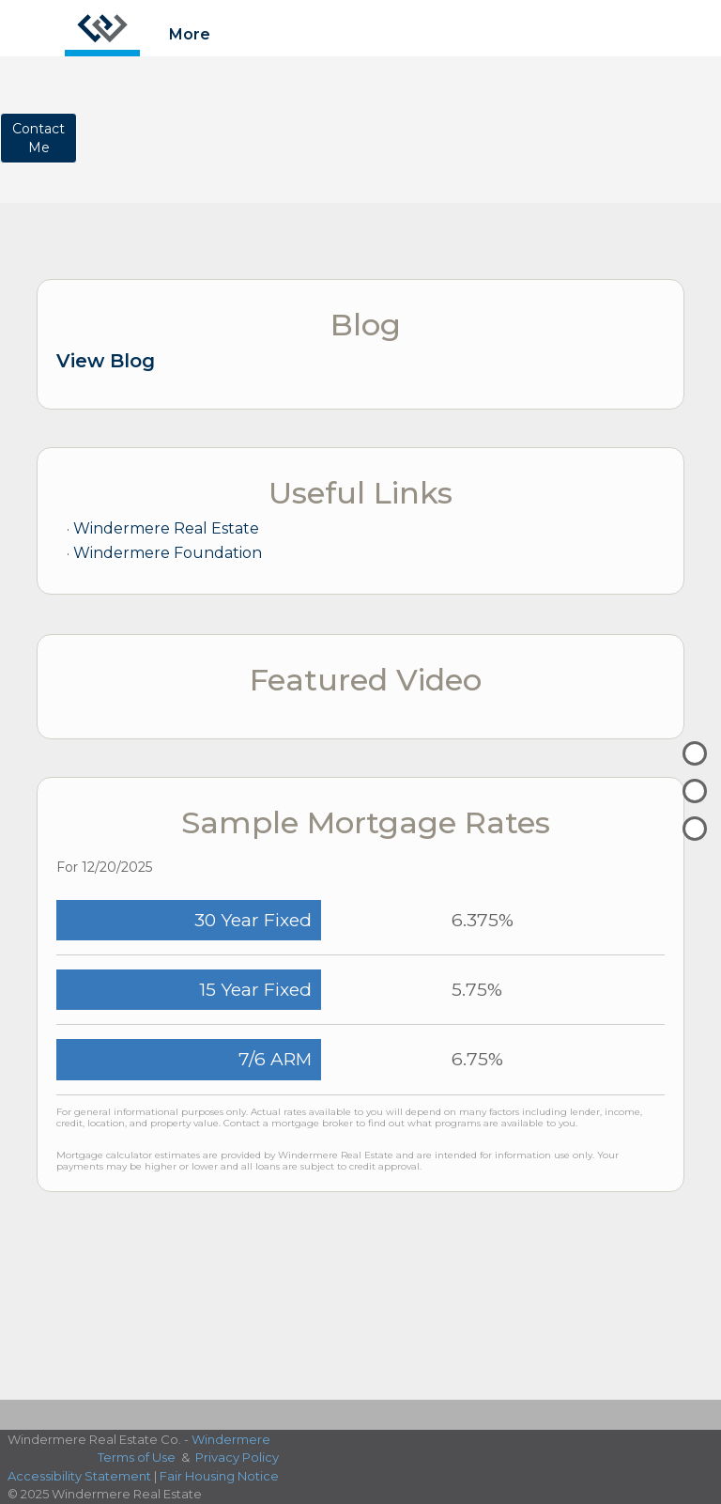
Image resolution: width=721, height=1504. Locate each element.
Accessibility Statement (79, 1475)
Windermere (231, 1439)
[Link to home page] (102, 28)
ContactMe (38, 138)
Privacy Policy (237, 1457)
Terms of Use (137, 1457)
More (189, 34)
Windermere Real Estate (166, 528)
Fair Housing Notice (219, 1475)
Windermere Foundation (167, 553)
